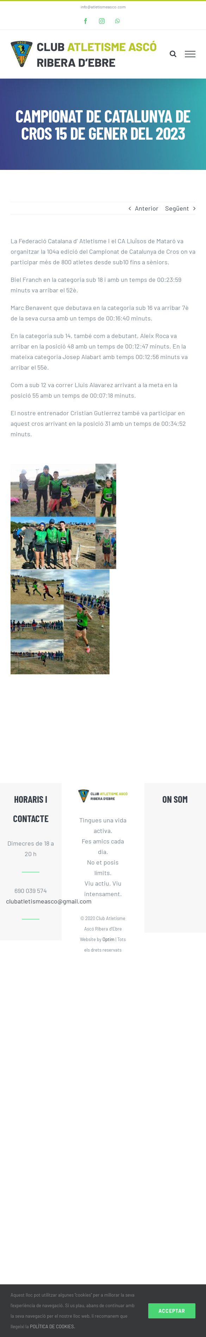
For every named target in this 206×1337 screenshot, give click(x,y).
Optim (108, 939)
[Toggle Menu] (190, 54)
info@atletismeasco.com (103, 6)
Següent (177, 208)
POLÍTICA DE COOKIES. (52, 1326)
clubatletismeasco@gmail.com (30, 901)
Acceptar (171, 1311)
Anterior (146, 208)
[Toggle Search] (173, 53)
